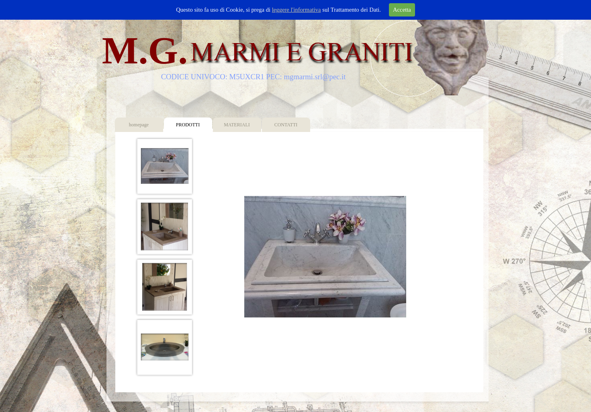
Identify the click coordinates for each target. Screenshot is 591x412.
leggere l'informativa (296, 9)
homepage (139, 125)
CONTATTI (286, 125)
